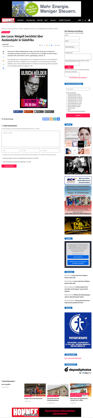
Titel (57, 396)
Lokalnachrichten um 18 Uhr (74, 99)
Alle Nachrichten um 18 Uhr (74, 97)
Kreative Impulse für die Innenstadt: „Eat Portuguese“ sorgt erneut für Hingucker (76, 289)
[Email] (47, 45)
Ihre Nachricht (69, 52)
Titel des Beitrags (70, 46)
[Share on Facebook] (44, 45)
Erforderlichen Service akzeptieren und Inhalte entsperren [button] (78, 262)
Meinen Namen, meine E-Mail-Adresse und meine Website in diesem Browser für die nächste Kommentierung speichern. (29, 154)
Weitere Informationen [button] (78, 254)
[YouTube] (80, 20)
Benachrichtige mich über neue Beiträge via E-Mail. (17, 162)
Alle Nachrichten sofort (73, 94)
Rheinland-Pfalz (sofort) (73, 106)
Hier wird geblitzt (6, 385)
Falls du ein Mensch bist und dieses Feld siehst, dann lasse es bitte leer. (77, 72)
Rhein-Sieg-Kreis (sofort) (73, 105)
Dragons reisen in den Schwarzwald (33, 399)
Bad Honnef (6, 32)
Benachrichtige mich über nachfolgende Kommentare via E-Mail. (21, 158)
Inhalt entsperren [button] (78, 257)
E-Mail (67, 40)
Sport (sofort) (70, 108)
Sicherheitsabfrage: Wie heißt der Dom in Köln (78, 60)
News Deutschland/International (76, 111)
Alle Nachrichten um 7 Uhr (74, 102)
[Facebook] (78, 20)
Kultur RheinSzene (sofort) (74, 103)
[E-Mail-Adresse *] (78, 89)
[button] (82, 20)
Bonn (68, 109)
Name (67, 34)
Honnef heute (5, 44)
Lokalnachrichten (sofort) (74, 96)
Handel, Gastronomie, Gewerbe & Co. (79, 394)
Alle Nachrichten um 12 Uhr (74, 100)
